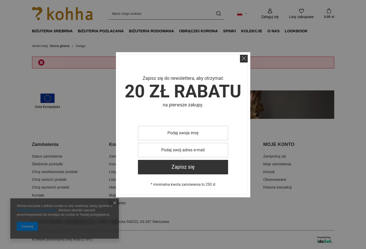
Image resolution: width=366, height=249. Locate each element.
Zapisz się (183, 167)
